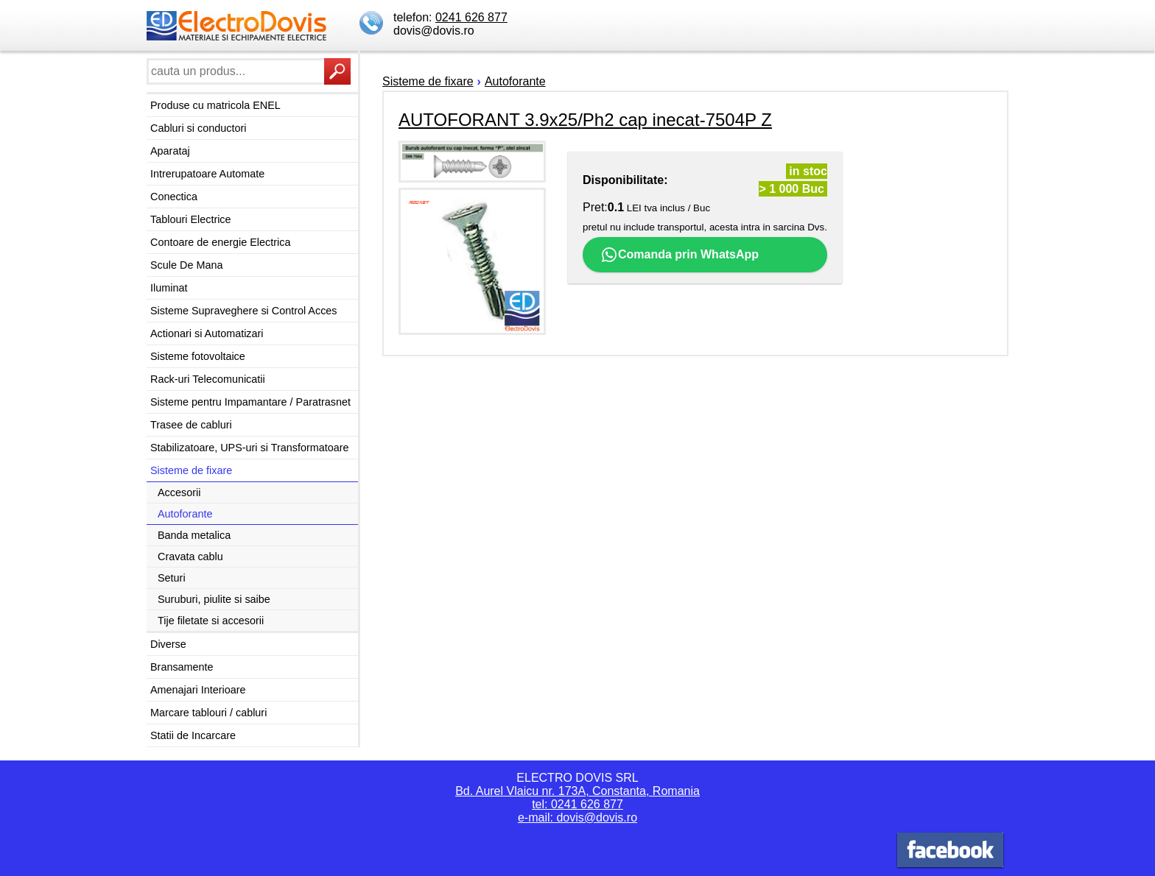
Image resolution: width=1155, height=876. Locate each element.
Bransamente (182, 667)
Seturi (172, 578)
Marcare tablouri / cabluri (208, 712)
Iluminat (168, 288)
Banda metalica (194, 535)
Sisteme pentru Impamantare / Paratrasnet (250, 402)
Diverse (168, 644)
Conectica (173, 196)
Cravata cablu (190, 556)
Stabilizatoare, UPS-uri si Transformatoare (249, 447)
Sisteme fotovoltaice (197, 356)
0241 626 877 (471, 17)
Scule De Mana (186, 265)
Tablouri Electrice (190, 219)
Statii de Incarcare (193, 735)
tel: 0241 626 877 (577, 804)
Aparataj (170, 151)
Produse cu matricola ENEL (215, 105)
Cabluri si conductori (198, 128)
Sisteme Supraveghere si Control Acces (243, 311)
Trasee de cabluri (191, 425)
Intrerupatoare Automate (207, 174)
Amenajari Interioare (198, 690)
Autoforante (185, 514)
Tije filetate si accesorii (211, 620)
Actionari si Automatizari (207, 333)
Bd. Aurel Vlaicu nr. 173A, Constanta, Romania (577, 791)
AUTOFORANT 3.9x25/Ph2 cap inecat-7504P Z (585, 120)
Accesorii (179, 492)
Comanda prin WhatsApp (679, 255)
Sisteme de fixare (191, 470)
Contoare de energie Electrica (220, 242)
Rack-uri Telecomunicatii (207, 379)
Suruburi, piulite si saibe (214, 599)
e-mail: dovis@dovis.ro (577, 817)
